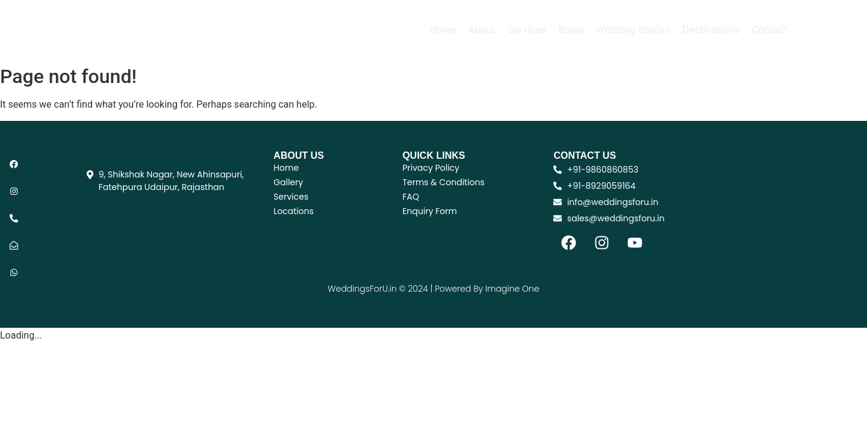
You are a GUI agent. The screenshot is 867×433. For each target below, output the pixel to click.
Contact (770, 29)
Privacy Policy (430, 168)
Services (527, 29)
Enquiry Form (429, 211)
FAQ (410, 197)
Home (442, 29)
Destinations (711, 29)
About (482, 29)
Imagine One (512, 289)
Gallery (288, 182)
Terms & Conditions (443, 182)
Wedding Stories (633, 29)
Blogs (571, 29)
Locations (293, 211)
